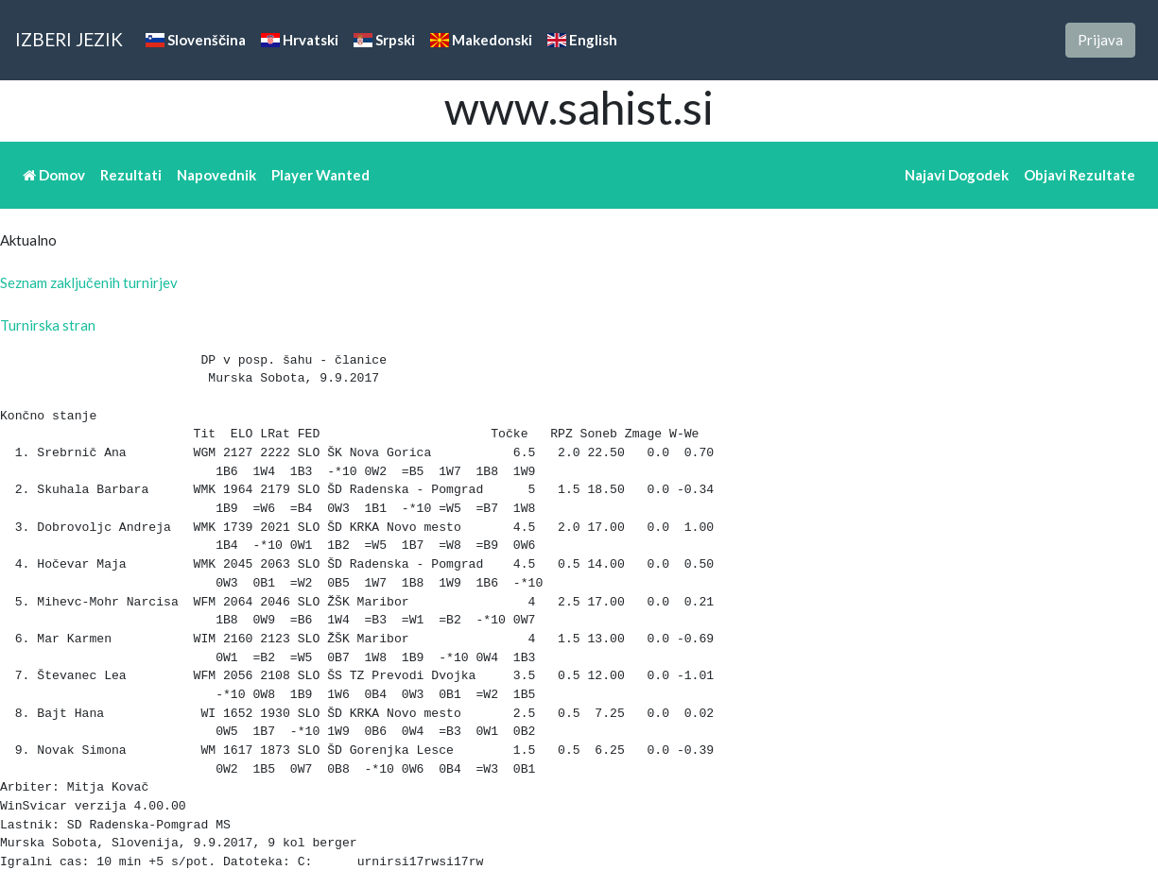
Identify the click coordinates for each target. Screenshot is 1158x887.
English (582, 39)
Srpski (384, 39)
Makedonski (481, 39)
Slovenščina (196, 39)
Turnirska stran (47, 324)
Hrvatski (299, 39)
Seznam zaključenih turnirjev (89, 282)
